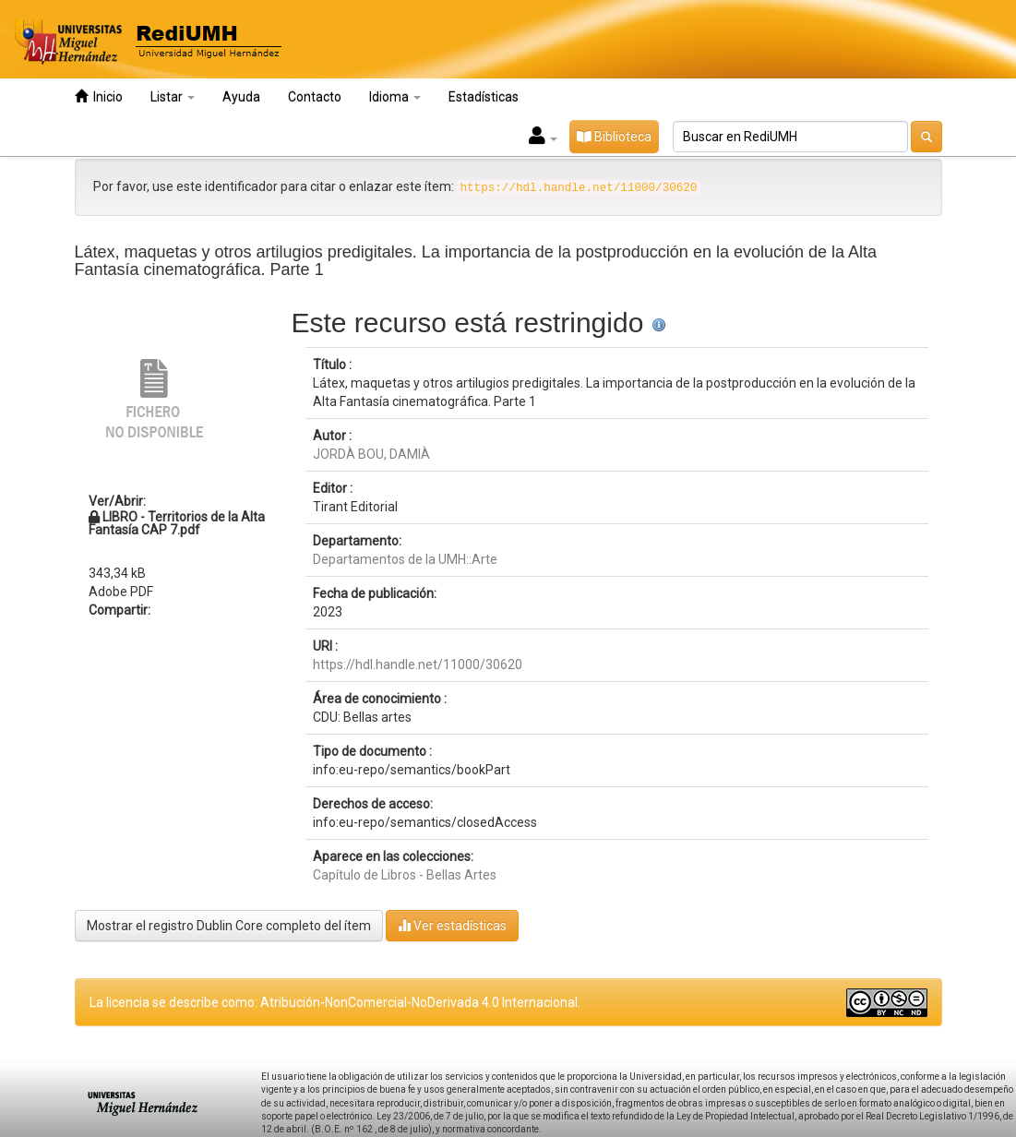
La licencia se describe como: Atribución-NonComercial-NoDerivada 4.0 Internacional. (335, 1002)
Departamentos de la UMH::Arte (405, 559)
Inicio (99, 96)
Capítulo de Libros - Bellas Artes (404, 875)
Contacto (314, 97)
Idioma (395, 97)
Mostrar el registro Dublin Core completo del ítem (229, 925)
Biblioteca (614, 136)
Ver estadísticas (452, 925)
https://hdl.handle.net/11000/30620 (417, 664)
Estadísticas (483, 97)
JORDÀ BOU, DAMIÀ (371, 454)
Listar (172, 97)
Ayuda (241, 97)
